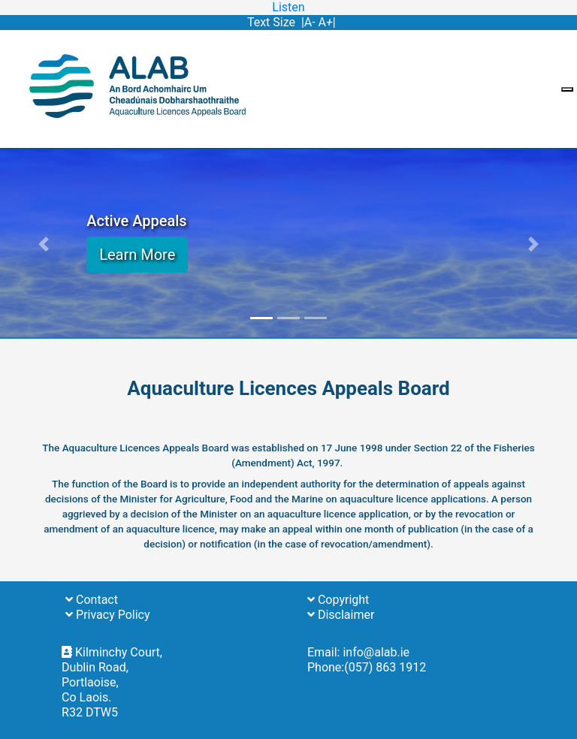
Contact (91, 600)
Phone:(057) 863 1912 (366, 667)
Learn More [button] (137, 255)
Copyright (338, 600)
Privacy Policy (107, 615)
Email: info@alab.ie (358, 652)
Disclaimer (340, 615)
